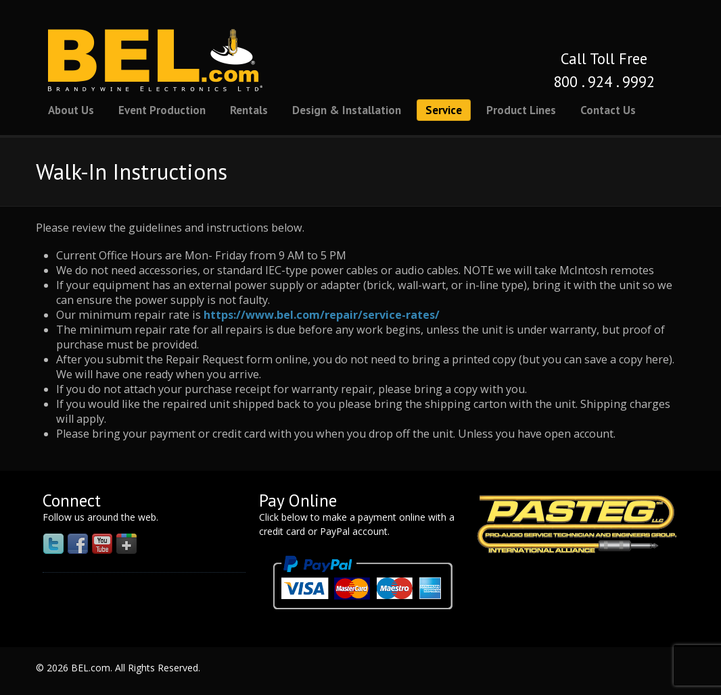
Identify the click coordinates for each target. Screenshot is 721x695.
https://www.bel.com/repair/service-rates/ (322, 314)
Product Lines (521, 110)
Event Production (162, 110)
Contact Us (608, 110)
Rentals (249, 110)
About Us (71, 110)
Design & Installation (346, 110)
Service (443, 110)
